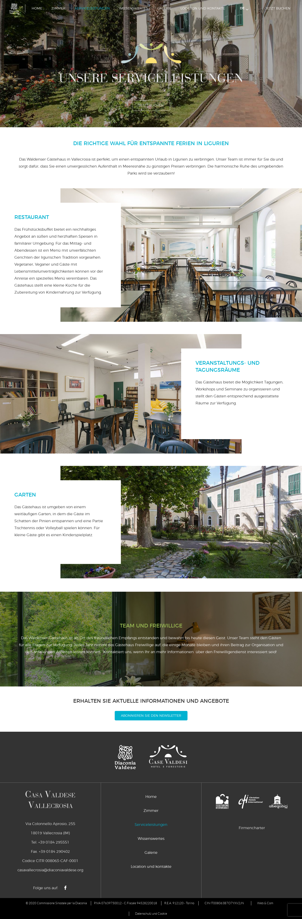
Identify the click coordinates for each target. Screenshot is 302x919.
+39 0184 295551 (53, 842)
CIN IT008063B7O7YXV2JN (224, 903)
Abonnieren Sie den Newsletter (151, 715)
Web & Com (265, 903)
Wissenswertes (133, 8)
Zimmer (58, 8)
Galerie (164, 8)
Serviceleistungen (92, 8)
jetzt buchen (277, 8)
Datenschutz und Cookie (151, 913)
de (244, 8)
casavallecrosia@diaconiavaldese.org (50, 870)
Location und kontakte (203, 8)
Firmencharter (252, 828)
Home (37, 8)
